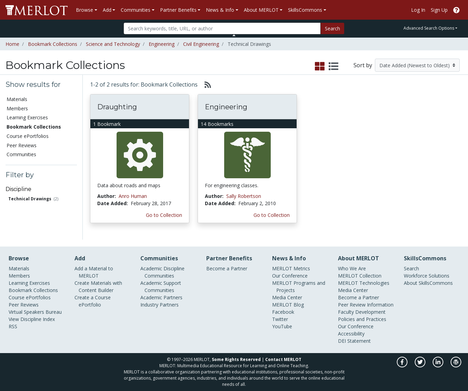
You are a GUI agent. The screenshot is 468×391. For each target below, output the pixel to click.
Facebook (283, 312)
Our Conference (290, 275)
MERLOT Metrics (291, 268)
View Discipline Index (32, 319)
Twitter (280, 319)
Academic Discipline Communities (162, 272)
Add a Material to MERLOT (93, 272)
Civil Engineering (201, 44)
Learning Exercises (27, 117)
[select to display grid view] (320, 66)
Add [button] (107, 10)
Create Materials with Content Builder (98, 286)
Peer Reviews (22, 145)
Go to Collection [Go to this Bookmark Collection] (164, 215)
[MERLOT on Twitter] (420, 366)
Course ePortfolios (28, 136)
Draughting (117, 107)
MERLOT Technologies (363, 283)
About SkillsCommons (428, 283)
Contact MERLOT (283, 359)
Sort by (363, 65)
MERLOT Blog (288, 304)
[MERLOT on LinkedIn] (438, 366)
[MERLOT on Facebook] (402, 366)
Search (332, 28)
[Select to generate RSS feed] (205, 84)
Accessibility (351, 333)
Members (17, 108)
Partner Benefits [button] (178, 10)
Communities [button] (135, 10)
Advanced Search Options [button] (429, 28)
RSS (13, 326)
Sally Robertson (243, 196)
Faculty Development (362, 312)
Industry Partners (159, 304)
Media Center (287, 297)
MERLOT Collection (359, 275)
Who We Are (352, 268)
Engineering (162, 44)
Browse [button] (84, 10)
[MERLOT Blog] (456, 366)
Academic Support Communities (160, 286)
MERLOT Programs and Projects (298, 286)
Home (12, 44)
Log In (418, 10)
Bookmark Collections (52, 44)
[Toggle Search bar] (234, 35)
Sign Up (439, 10)
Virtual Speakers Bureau (35, 312)
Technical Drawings (29, 199)
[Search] (222, 28)
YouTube (282, 326)
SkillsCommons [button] (305, 10)
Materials (17, 99)
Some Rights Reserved (236, 359)
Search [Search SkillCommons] (411, 268)
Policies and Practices (362, 319)
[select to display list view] (333, 66)
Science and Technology (113, 44)
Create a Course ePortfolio (92, 301)
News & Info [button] (220, 10)
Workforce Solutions (426, 275)
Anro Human (133, 196)
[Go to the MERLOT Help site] (456, 9)
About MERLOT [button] (261, 10)
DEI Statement (354, 341)
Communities (21, 154)
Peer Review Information (366, 304)
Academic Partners (161, 297)
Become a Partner (226, 268)
